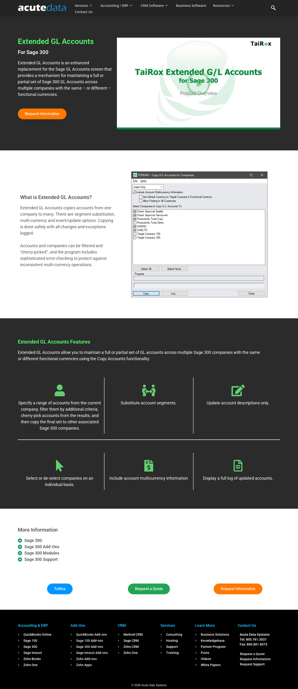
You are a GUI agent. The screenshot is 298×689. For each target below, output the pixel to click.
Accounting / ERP (117, 5)
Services (83, 5)
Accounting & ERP (33, 625)
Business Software (193, 5)
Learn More (205, 625)
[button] (198, 83)
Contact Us (84, 12)
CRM (122, 625)
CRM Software (155, 5)
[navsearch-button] (273, 8)
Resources (225, 5)
